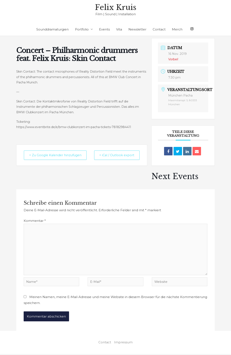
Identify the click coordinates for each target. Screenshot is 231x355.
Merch (177, 30)
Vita (119, 30)
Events (104, 30)
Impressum (123, 343)
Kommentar (35, 221)
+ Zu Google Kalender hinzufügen (44, 158)
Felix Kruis (115, 7)
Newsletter (137, 30)
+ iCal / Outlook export (129, 158)
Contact (159, 30)
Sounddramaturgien (52, 30)
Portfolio (82, 30)
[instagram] (192, 28)
